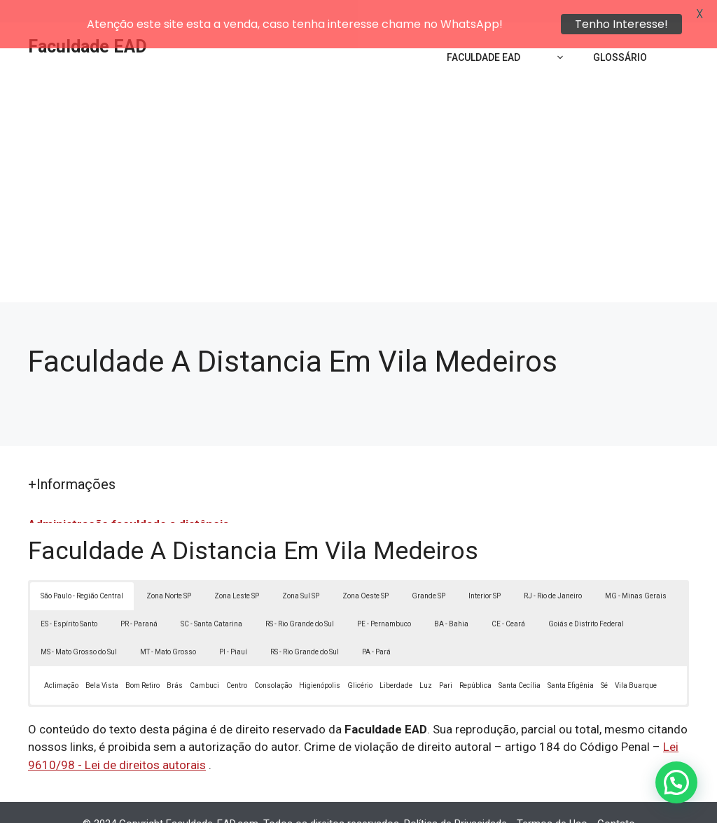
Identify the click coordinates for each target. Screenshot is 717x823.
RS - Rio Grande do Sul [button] (299, 601)
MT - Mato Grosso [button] (168, 629)
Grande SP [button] (428, 573)
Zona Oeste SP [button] (365, 573)
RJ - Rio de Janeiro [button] (553, 573)
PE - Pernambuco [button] (384, 601)
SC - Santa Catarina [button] (211, 601)
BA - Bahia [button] (451, 601)
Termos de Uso (552, 801)
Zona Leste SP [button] (236, 573)
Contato (616, 801)
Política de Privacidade (455, 801)
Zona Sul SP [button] (300, 573)
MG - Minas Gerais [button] (636, 573)
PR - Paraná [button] (139, 601)
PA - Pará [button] (376, 629)
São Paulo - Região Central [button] (82, 573)
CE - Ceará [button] (508, 601)
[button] (676, 782)
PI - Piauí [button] (233, 629)
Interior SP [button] (484, 573)
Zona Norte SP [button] (168, 573)
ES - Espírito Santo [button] (69, 601)
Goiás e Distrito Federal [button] (586, 601)
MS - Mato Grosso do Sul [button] (79, 629)
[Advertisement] (358, 175)
